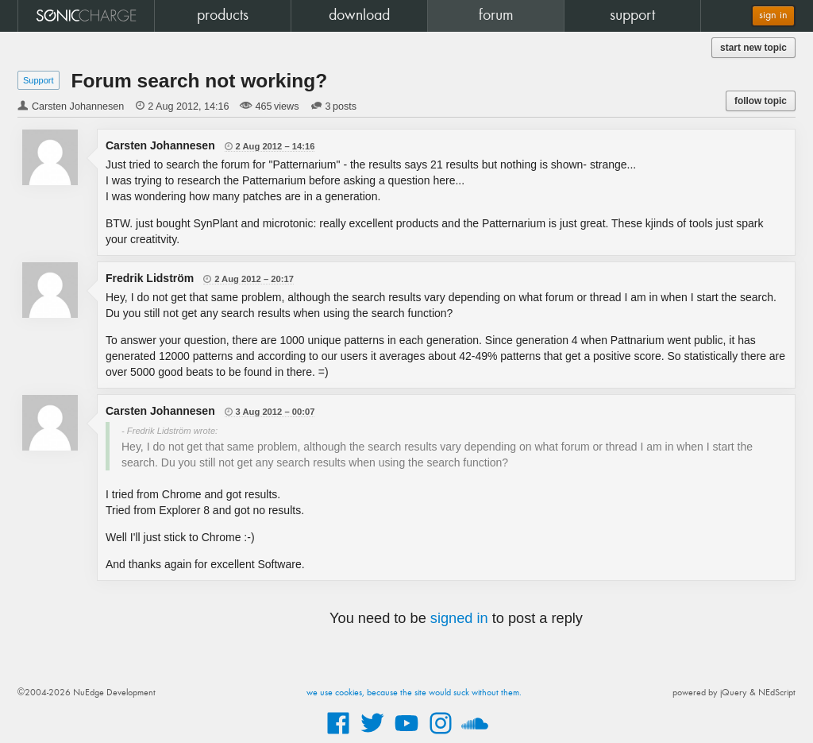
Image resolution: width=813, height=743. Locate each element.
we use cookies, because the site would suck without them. (414, 693)
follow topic (760, 100)
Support (38, 80)
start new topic (753, 47)
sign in (773, 15)
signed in (459, 618)
